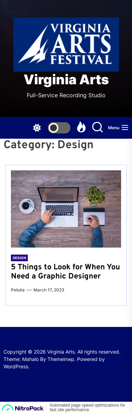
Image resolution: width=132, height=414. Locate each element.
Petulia (18, 290)
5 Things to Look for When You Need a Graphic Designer (65, 272)
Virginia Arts (66, 79)
